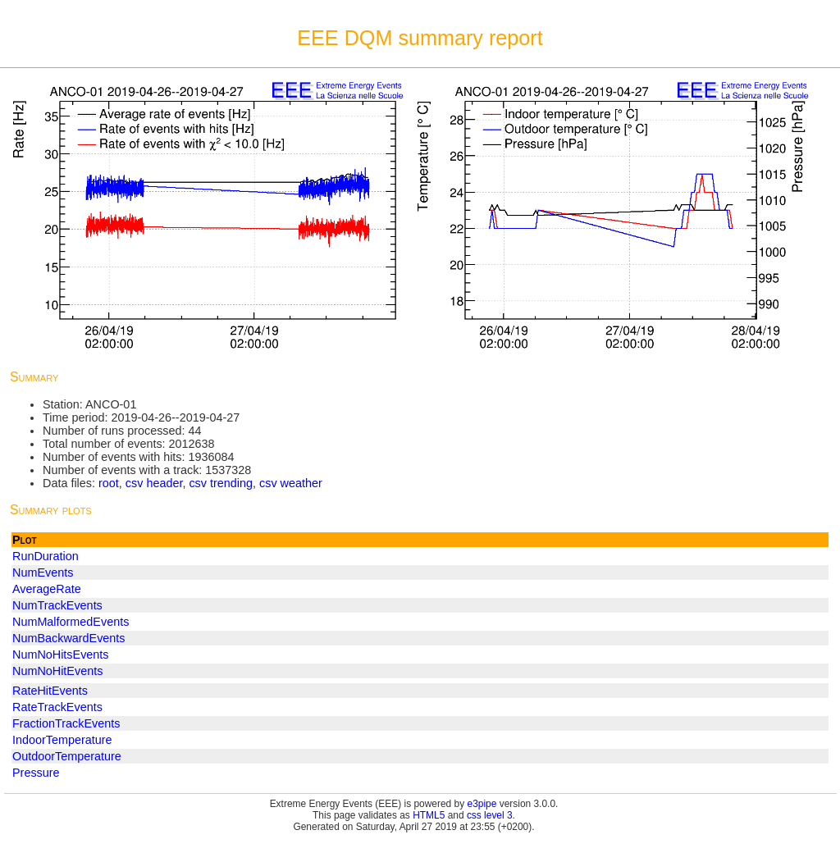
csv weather (290, 483)
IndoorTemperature (62, 739)
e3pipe (482, 804)
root (108, 483)
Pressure (36, 772)
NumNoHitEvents (57, 670)
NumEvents (42, 572)
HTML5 (429, 815)
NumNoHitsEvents (60, 654)
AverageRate (46, 588)
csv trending (221, 483)
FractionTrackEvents (66, 723)
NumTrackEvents (57, 605)
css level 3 (490, 815)
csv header (154, 483)
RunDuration (45, 556)
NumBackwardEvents (69, 638)
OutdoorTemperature (66, 756)
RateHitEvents (50, 690)
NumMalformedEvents (70, 621)
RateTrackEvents (57, 707)
